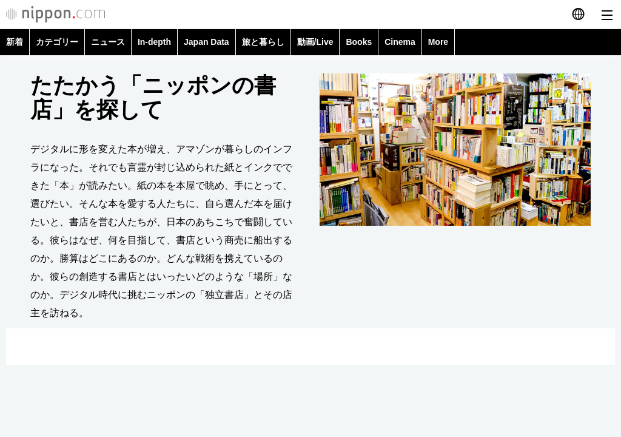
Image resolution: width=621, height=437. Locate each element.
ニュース (108, 42)
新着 (14, 42)
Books (359, 42)
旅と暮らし (263, 42)
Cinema (399, 42)
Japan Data (206, 42)
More (438, 42)
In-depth (154, 42)
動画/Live (315, 42)
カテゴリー (57, 42)
